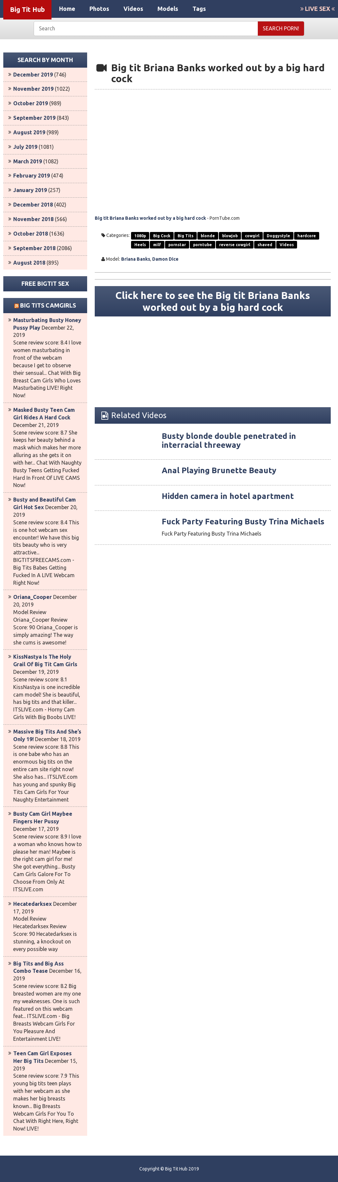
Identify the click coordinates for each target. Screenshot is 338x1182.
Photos (99, 8)
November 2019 (33, 89)
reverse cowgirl (234, 245)
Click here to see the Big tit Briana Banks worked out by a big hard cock (213, 301)
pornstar (177, 245)
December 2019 (33, 75)
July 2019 (25, 147)
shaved (264, 245)
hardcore (306, 236)
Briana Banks (135, 259)
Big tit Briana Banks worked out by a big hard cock (150, 218)
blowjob (230, 236)
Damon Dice (165, 259)
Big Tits (185, 236)
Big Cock (161, 236)
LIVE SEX (317, 8)
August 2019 (29, 132)
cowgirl (252, 236)
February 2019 (31, 176)
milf (157, 245)
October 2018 (30, 234)
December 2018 (33, 205)
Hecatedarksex (32, 904)
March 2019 (27, 161)
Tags (199, 8)
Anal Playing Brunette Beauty (219, 470)
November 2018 (33, 219)
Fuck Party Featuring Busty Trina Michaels (243, 521)
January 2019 (30, 190)
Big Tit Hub (27, 9)
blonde (208, 236)
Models (167, 8)
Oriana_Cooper (32, 597)
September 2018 (34, 248)
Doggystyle (278, 236)
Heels (140, 245)
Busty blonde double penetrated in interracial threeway (229, 440)
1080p (140, 236)
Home (67, 8)
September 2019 (34, 118)
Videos (133, 8)
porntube (202, 245)
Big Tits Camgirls (48, 305)
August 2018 (29, 263)
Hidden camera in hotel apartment (228, 496)
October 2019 (30, 103)
